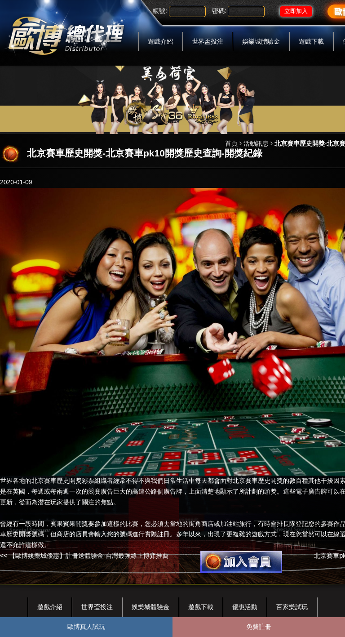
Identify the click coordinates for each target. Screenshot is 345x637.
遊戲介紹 (160, 41)
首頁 (231, 143)
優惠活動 (244, 606)
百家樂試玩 (292, 606)
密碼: (219, 10)
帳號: (160, 10)
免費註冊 (258, 626)
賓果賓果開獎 (69, 523)
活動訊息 (256, 143)
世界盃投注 (207, 41)
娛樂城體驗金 (261, 41)
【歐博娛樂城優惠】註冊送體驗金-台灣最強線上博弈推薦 (88, 555)
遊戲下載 (311, 41)
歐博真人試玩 (86, 626)
